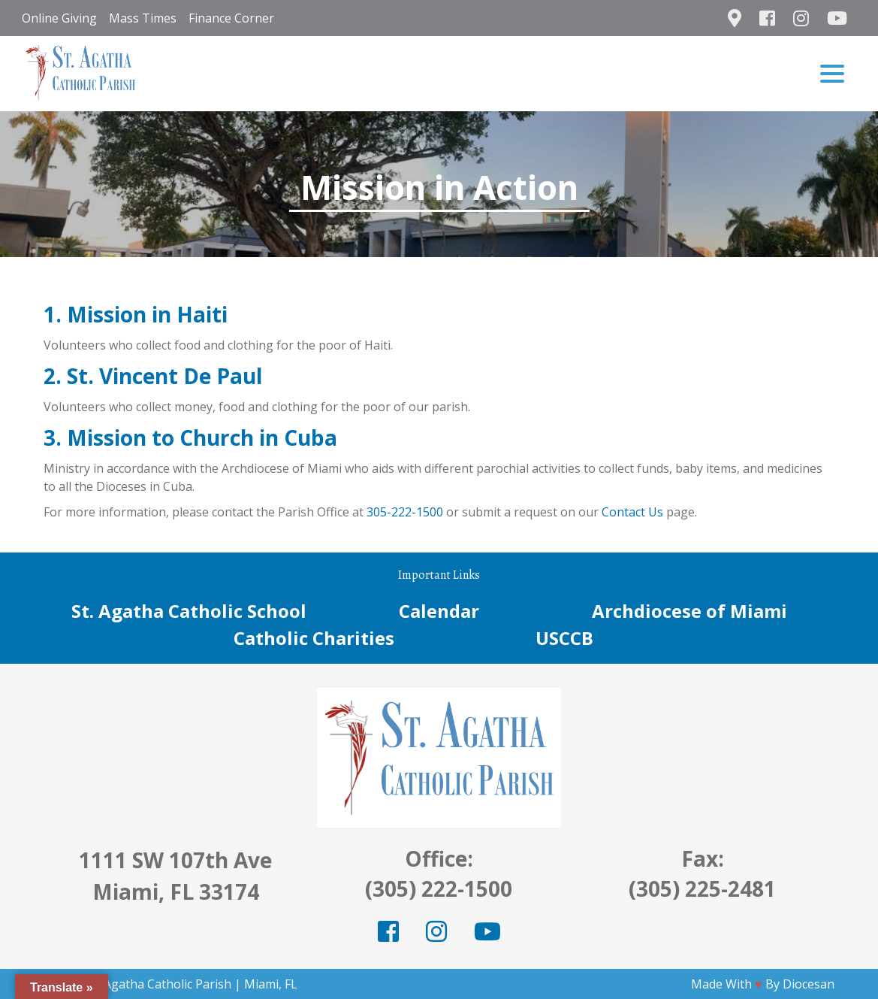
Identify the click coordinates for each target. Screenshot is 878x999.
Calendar (439, 610)
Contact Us (632, 512)
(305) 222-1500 (438, 888)
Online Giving (59, 18)
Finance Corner (231, 18)
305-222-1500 (405, 512)
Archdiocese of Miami (689, 610)
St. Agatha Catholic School (188, 610)
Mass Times (143, 18)
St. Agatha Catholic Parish (159, 984)
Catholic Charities (314, 637)
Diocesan (808, 984)
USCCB (564, 637)
